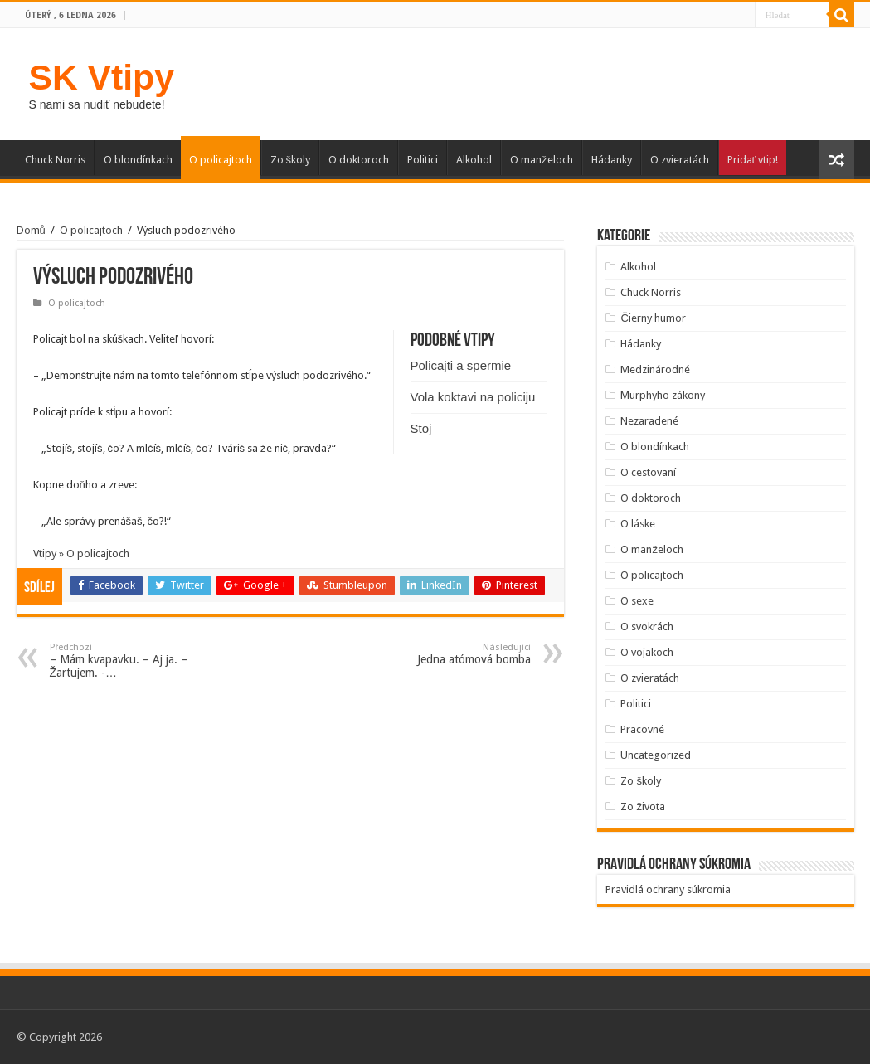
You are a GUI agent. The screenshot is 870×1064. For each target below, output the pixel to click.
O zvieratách (679, 159)
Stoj (421, 428)
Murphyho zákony (662, 395)
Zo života (642, 806)
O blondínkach (138, 159)
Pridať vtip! (753, 159)
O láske (637, 523)
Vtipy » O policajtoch (81, 553)
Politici (422, 159)
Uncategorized (655, 755)
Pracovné (642, 729)
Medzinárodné (655, 369)
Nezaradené (649, 421)
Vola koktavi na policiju (473, 397)
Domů (31, 230)
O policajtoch (220, 159)
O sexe (637, 601)
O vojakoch (646, 652)
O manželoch (541, 159)
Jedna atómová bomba (446, 654)
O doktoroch (358, 159)
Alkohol (474, 159)
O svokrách (646, 626)
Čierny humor (652, 318)
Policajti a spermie (461, 365)
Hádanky (611, 159)
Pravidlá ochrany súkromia (668, 889)
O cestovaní (648, 472)
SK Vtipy (101, 77)
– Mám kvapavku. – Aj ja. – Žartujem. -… (135, 660)
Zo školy (290, 159)
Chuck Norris (55, 159)
